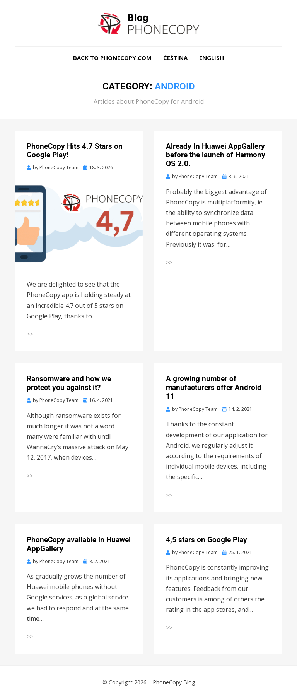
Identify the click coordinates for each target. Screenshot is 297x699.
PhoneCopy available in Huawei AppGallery (79, 544)
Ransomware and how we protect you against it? (69, 383)
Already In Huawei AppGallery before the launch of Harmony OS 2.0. (215, 155)
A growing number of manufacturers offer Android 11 (213, 387)
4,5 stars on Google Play (206, 539)
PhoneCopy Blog (174, 682)
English (211, 58)
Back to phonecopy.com (112, 58)
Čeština (175, 58)
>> (30, 334)
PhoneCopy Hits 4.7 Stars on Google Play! (75, 151)
